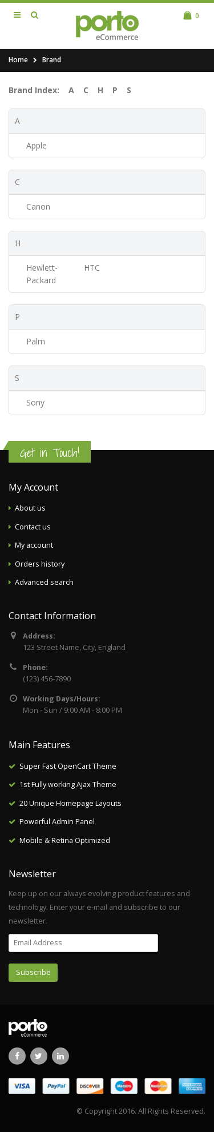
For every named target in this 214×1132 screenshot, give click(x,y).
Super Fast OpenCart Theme (67, 766)
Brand (51, 60)
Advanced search (44, 582)
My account (34, 545)
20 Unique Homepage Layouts (70, 803)
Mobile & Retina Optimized (64, 840)
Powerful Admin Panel (57, 821)
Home (18, 60)
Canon (38, 206)
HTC (92, 267)
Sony (35, 402)
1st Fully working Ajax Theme (67, 784)
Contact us (33, 527)
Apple (36, 145)
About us (30, 508)
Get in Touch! (49, 452)
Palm (35, 341)
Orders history (39, 564)
